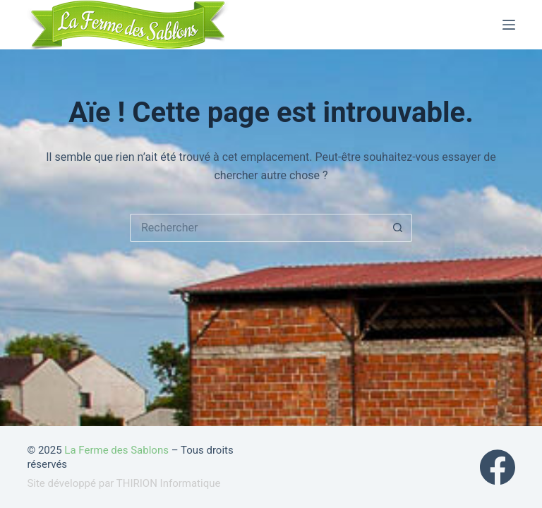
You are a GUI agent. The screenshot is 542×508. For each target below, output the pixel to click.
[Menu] (508, 24)
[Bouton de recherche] (398, 228)
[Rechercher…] (257, 228)
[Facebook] (497, 467)
